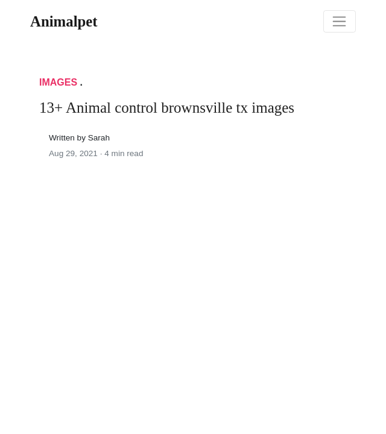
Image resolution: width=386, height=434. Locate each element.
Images (58, 82)
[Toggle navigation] (339, 21)
